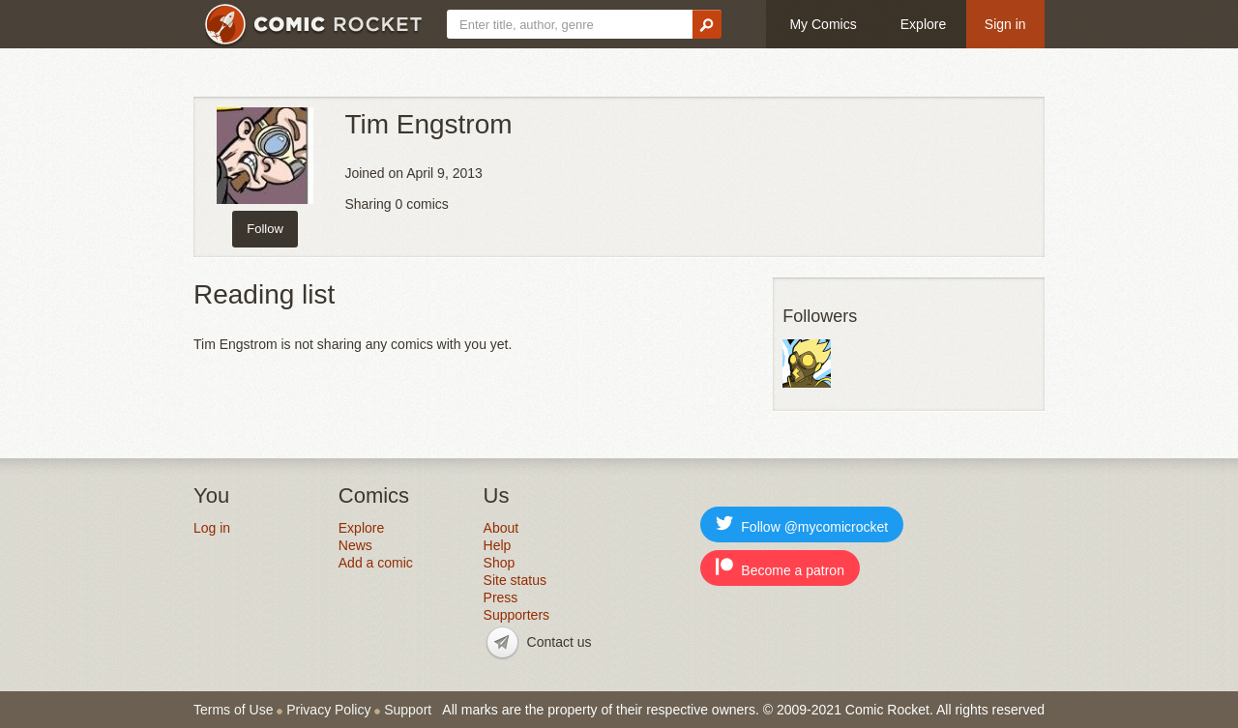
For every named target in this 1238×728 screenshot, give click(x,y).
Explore (923, 24)
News (355, 545)
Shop (500, 562)
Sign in (1005, 24)
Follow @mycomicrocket (802, 524)
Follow (265, 228)
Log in (211, 528)
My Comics (822, 24)
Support (407, 709)
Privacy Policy (328, 709)
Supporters (516, 615)
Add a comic (376, 562)
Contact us (559, 642)
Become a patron (780, 568)
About (501, 528)
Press (501, 597)
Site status (515, 580)
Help (498, 545)
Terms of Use (233, 709)
